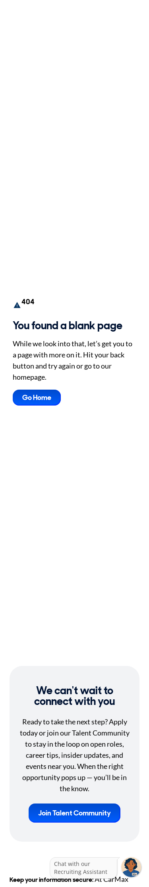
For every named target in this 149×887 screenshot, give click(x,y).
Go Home (36, 397)
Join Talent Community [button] (74, 813)
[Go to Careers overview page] (34, 15)
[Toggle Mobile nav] (137, 15)
